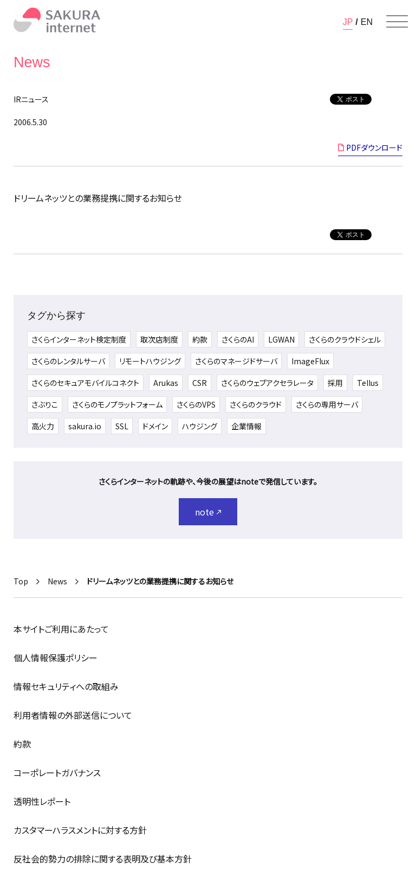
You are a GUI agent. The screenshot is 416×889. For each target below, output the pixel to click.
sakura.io (84, 426)
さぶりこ (44, 404)
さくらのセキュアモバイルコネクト (85, 382)
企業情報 (246, 426)
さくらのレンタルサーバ (68, 361)
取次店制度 (159, 339)
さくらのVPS (196, 404)
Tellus (368, 382)
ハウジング (199, 426)
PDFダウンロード (374, 147)
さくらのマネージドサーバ (236, 361)
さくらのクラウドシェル (345, 339)
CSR (199, 382)
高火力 (42, 426)
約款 (199, 339)
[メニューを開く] (397, 22)
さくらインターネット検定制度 (78, 339)
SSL (121, 426)
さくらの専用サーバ (327, 404)
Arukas (165, 382)
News (57, 581)
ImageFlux (310, 361)
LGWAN (281, 339)
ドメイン (155, 426)
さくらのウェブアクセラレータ (267, 382)
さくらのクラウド (256, 404)
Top (21, 581)
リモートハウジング (150, 361)
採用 (335, 382)
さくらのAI (238, 339)
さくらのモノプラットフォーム (117, 404)
